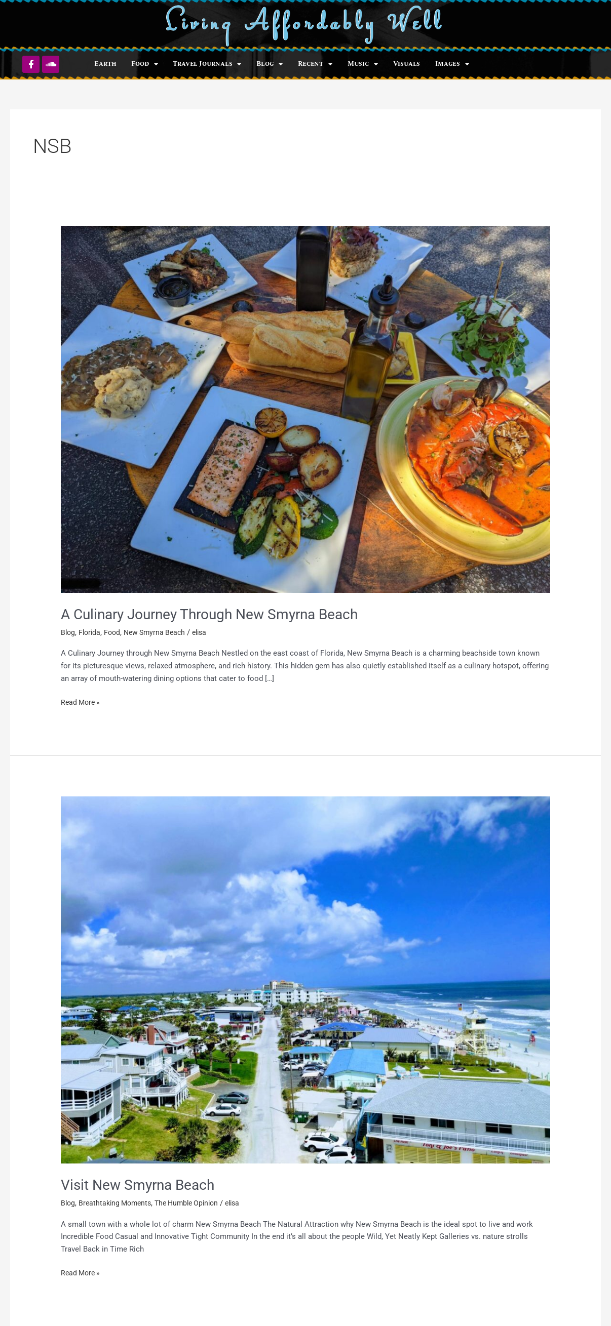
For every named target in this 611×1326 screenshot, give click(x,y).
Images (452, 64)
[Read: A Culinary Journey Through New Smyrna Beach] (305, 408)
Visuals (407, 64)
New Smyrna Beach (160, 631)
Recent (315, 64)
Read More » (82, 701)
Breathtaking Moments (118, 1202)
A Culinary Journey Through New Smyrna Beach (222, 614)
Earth (105, 64)
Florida (91, 631)
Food (144, 64)
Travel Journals (207, 64)
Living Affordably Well (306, 25)
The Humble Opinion (194, 1202)
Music (363, 64)
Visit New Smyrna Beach (143, 1184)
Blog (269, 64)
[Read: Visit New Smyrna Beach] (305, 979)
